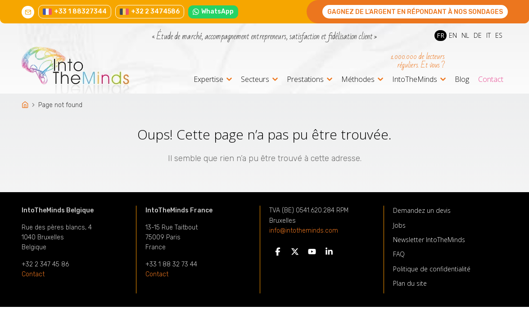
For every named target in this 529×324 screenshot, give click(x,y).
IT (488, 35)
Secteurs (255, 80)
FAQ (399, 254)
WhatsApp (213, 11)
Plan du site (410, 283)
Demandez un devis (422, 210)
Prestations (305, 80)
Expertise (208, 80)
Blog (462, 79)
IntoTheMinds (414, 80)
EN (453, 35)
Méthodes (358, 80)
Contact (490, 79)
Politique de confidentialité (431, 269)
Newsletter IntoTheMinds (429, 239)
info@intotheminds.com (303, 231)
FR (440, 35)
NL (465, 35)
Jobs (399, 225)
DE (478, 35)
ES (498, 35)
